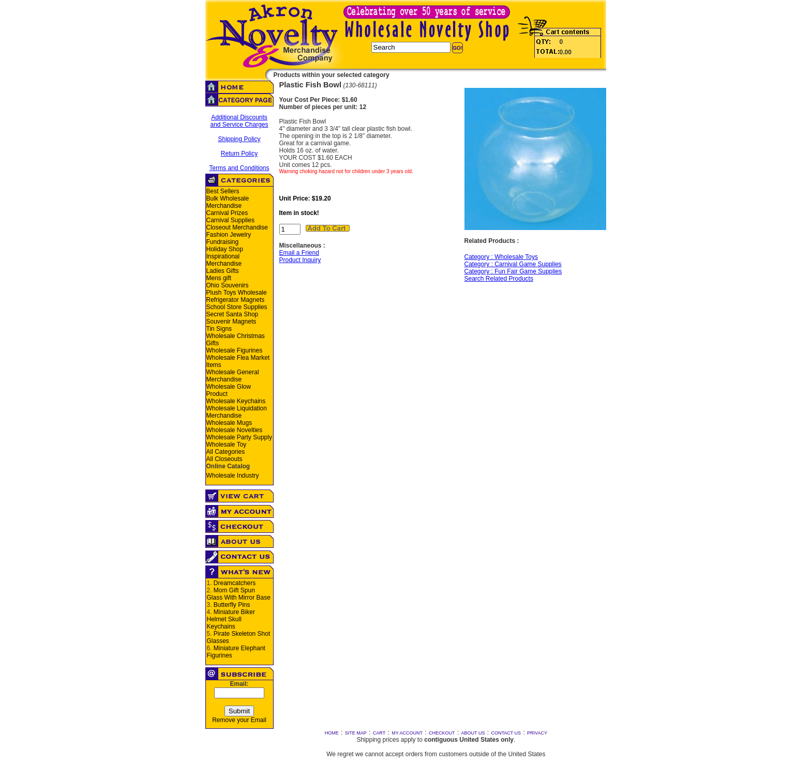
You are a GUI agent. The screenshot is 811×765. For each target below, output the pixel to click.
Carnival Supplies (230, 220)
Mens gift (219, 278)
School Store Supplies (236, 307)
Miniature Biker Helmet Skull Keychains (231, 619)
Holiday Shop (224, 249)
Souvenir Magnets (231, 321)
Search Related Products (498, 278)
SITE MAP (356, 733)
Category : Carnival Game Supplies (513, 264)
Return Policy (239, 153)
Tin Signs (219, 328)
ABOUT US (473, 733)
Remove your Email (239, 720)
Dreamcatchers (235, 583)
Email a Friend (299, 252)
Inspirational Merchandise (224, 260)
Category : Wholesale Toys (501, 257)
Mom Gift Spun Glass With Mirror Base (239, 594)
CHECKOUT (442, 733)
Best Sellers (222, 191)
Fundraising (222, 242)
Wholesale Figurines (234, 350)
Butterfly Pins (232, 604)
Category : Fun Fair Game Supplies (513, 271)
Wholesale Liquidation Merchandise (236, 412)
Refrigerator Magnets (235, 299)
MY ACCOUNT (407, 733)
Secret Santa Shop (232, 314)
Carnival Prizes (227, 213)
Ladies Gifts (222, 270)
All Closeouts (224, 459)
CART (379, 733)
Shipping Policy (239, 139)
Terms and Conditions (239, 168)
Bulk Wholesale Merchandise (227, 202)
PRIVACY (537, 733)
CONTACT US (506, 733)
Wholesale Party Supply (239, 437)
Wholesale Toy (226, 444)
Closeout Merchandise (237, 227)
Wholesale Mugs (229, 422)
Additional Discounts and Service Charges (239, 121)
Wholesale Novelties (234, 430)
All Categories (225, 451)
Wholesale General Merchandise (232, 376)
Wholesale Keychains (236, 401)
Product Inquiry (300, 260)
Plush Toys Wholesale (236, 292)
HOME (332, 733)
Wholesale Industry (232, 475)
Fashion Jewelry (228, 234)
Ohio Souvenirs (227, 285)
